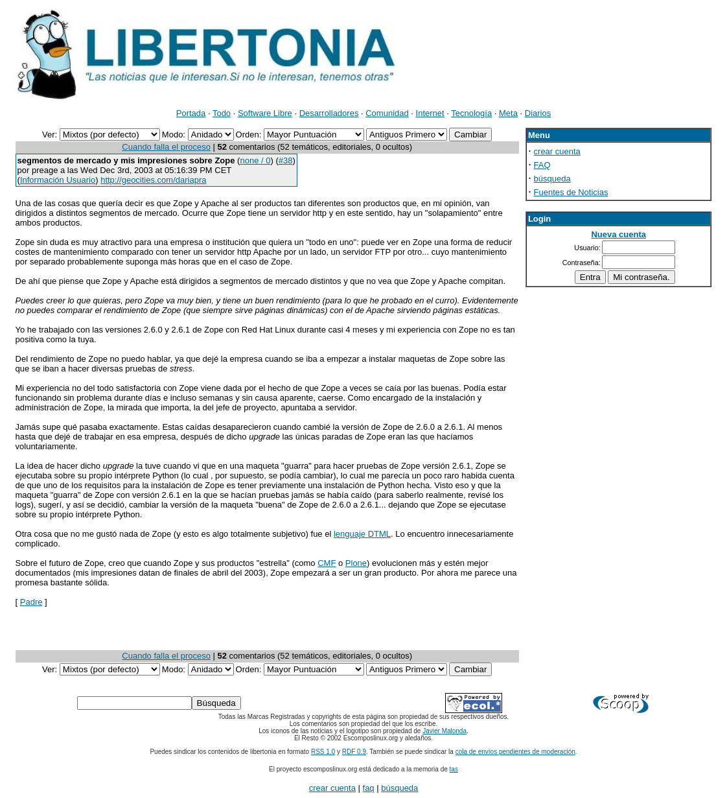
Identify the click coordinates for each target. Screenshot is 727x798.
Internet (430, 113)
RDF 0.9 (354, 751)
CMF (326, 563)
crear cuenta (557, 151)
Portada (191, 113)
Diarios (538, 113)
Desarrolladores (329, 113)
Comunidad (387, 113)
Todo (222, 113)
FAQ (542, 165)
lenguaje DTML (362, 534)
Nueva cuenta (618, 234)
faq (369, 788)
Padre (31, 602)
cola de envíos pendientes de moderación (515, 751)
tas (454, 769)
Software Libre (265, 113)
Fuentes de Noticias (571, 192)
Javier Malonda (444, 730)
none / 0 (255, 160)
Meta (508, 113)
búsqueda (552, 178)
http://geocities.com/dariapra (153, 180)
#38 (286, 160)
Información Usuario (57, 180)
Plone (356, 563)
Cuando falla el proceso (166, 147)
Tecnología (471, 113)
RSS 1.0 (323, 751)
